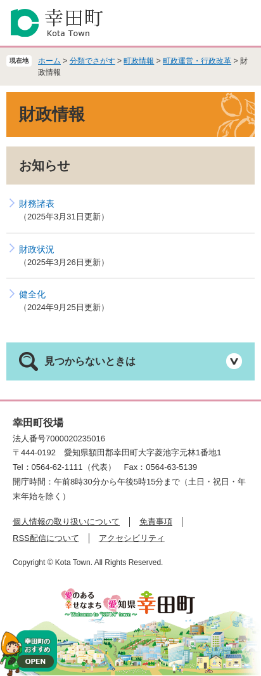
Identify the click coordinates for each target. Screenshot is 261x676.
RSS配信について (46, 538)
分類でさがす (92, 60)
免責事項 (155, 521)
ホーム (49, 60)
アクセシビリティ (132, 538)
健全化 (32, 294)
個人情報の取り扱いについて (66, 521)
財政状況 (36, 249)
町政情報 (139, 60)
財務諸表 (36, 203)
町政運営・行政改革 (197, 60)
